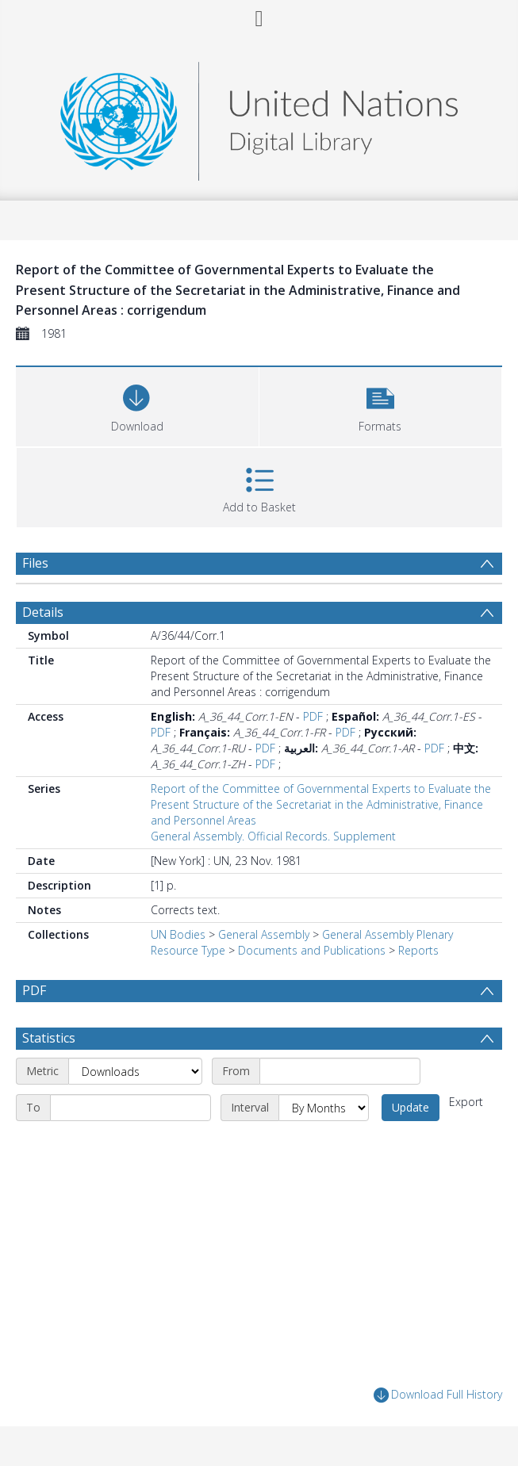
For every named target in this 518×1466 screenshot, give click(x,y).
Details (42, 612)
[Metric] (135, 1071)
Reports (418, 950)
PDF (313, 716)
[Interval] (323, 1107)
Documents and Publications (312, 950)
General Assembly (263, 934)
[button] (380, 404)
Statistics (48, 1038)
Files (35, 563)
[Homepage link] (258, 117)
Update (410, 1107)
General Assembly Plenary (387, 934)
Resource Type (188, 950)
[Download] (137, 404)
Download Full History (438, 1395)
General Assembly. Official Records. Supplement (273, 836)
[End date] (130, 1107)
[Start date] (339, 1071)
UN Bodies (178, 934)
